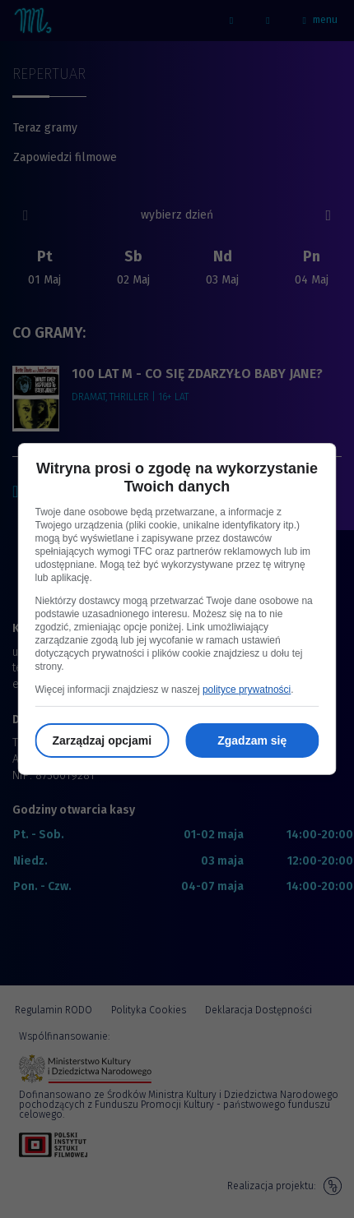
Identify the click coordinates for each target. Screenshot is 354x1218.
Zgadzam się (251, 740)
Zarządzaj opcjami (101, 740)
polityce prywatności (247, 689)
